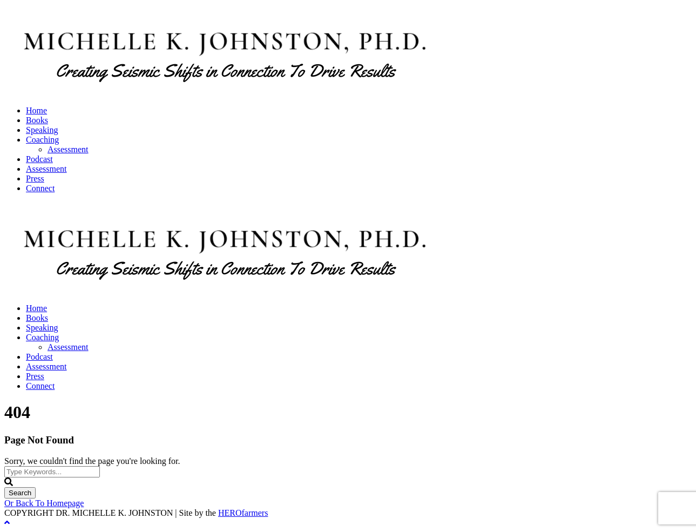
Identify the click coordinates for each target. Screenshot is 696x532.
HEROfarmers (243, 512)
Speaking (42, 129)
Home (36, 110)
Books (37, 120)
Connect (40, 188)
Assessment (68, 149)
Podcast (39, 159)
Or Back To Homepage (44, 503)
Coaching (42, 139)
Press (35, 178)
